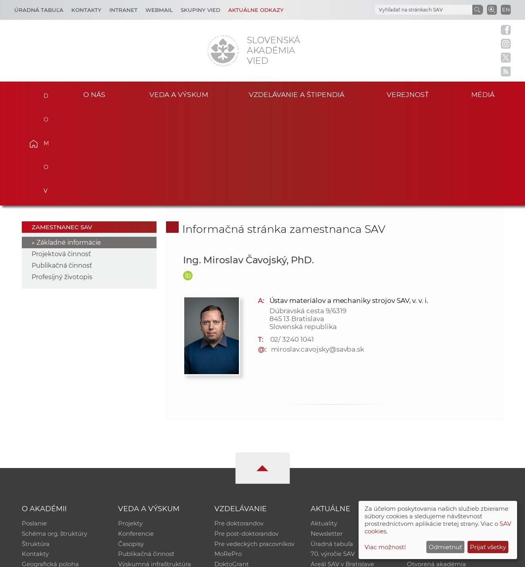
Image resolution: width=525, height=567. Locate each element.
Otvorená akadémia (436, 467)
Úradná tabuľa (332, 447)
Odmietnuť (445, 547)
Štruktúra (36, 447)
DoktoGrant (231, 467)
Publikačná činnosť (62, 168)
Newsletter (327, 436)
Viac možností (385, 547)
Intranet (123, 10)
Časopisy (131, 447)
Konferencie (136, 436)
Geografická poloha (50, 467)
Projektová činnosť (61, 156)
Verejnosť (407, 94)
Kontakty (86, 10)
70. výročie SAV (333, 457)
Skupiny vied (200, 10)
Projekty (130, 426)
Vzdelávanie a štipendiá (296, 94)
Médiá (483, 94)
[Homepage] (223, 51)
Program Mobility (239, 477)
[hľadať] (414, 10)
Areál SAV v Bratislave (342, 467)
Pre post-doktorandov (246, 436)
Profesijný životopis (62, 179)
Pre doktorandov (238, 426)
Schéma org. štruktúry (54, 436)
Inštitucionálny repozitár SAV (449, 426)
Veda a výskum (178, 94)
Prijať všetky (488, 547)
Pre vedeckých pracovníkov (254, 447)
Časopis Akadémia (434, 457)
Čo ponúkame (332, 477)
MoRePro (228, 457)
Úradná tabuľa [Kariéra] (38, 10)
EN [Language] (506, 9)
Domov (45, 93)
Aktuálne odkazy (256, 10)
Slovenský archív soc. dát (443, 436)
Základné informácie (68, 145)
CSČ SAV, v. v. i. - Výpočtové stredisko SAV (139, 557)
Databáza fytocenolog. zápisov (451, 447)
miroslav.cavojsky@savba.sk (318, 251)
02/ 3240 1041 (292, 241)
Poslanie (34, 426)
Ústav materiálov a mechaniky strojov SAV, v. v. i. (349, 203)
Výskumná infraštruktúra (154, 467)
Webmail (159, 10)
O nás (94, 94)
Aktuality (324, 426)
